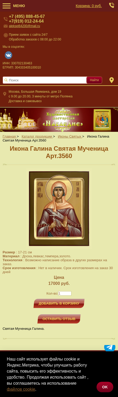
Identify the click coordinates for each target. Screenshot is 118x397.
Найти (94, 80)
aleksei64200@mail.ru (24, 26)
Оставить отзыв (59, 319)
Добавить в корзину (59, 303)
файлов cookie (21, 389)
